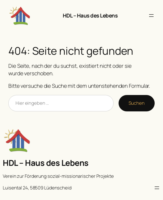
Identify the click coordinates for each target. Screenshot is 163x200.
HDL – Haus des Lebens (90, 15)
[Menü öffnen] (151, 15)
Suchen (137, 103)
